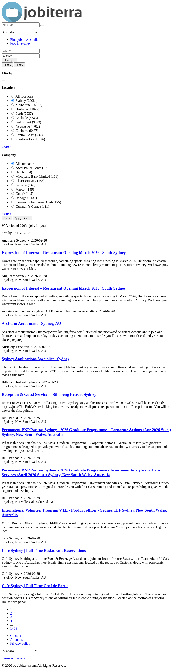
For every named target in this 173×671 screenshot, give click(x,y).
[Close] (3, 80)
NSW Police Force (32, 168)
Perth (24, 113)
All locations (24, 96)
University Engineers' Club (38, 202)
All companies (25, 163)
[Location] (21, 55)
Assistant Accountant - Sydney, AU (31, 323)
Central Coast (29, 135)
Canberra (27, 130)
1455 (13, 628)
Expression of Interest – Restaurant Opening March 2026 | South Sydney (64, 252)
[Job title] (21, 51)
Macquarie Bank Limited (37, 176)
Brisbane (27, 109)
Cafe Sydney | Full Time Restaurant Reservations (44, 550)
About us (16, 639)
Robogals (26, 198)
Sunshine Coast (30, 139)
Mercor (25, 189)
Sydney (27, 100)
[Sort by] (22, 233)
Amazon (25, 185)
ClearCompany (30, 181)
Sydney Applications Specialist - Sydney (35, 359)
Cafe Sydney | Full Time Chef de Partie (35, 586)
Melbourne (29, 105)
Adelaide (26, 118)
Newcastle (28, 126)
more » (6, 146)
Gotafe (24, 193)
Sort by (7, 233)
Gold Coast (28, 122)
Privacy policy (20, 643)
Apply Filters (22, 218)
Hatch (24, 172)
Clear (6, 218)
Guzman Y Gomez (32, 206)
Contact (15, 636)
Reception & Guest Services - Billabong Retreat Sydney (49, 394)
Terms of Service (13, 658)
